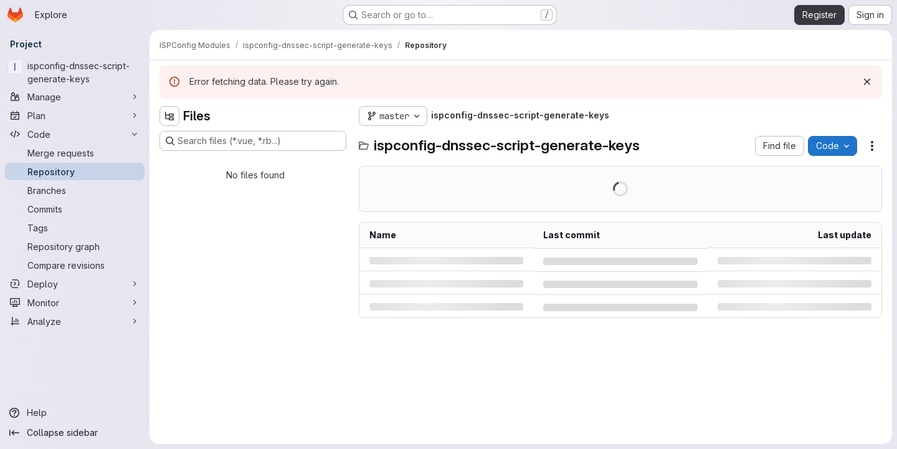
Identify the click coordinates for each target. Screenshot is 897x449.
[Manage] (75, 96)
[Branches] (75, 190)
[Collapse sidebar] (75, 433)
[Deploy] (75, 283)
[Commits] (75, 209)
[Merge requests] (75, 153)
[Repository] (75, 171)
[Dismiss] (867, 81)
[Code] (75, 134)
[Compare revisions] (75, 265)
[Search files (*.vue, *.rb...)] (252, 141)
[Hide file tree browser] (169, 116)
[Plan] (75, 115)
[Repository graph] (75, 246)
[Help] (75, 413)
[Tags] (75, 227)
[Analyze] (75, 321)
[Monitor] (75, 302)
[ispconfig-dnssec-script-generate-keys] (75, 72)
